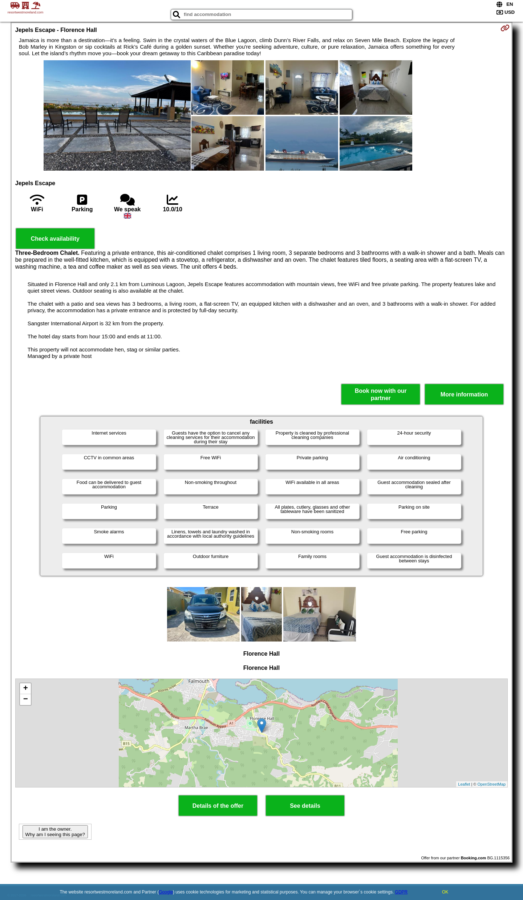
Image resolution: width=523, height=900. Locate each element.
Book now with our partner (381, 394)
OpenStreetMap (492, 784)
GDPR (401, 892)
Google (166, 892)
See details (305, 806)
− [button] (25, 699)
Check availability (55, 239)
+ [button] (25, 688)
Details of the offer (217, 806)
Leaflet (464, 784)
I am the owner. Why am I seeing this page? (55, 831)
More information (464, 394)
